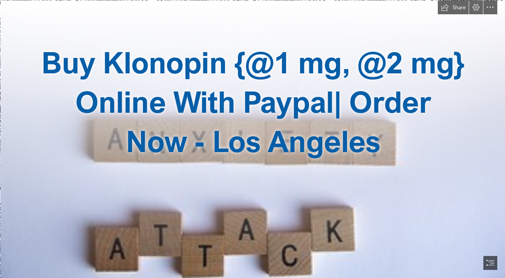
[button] (453, 7)
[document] (252, 139)
